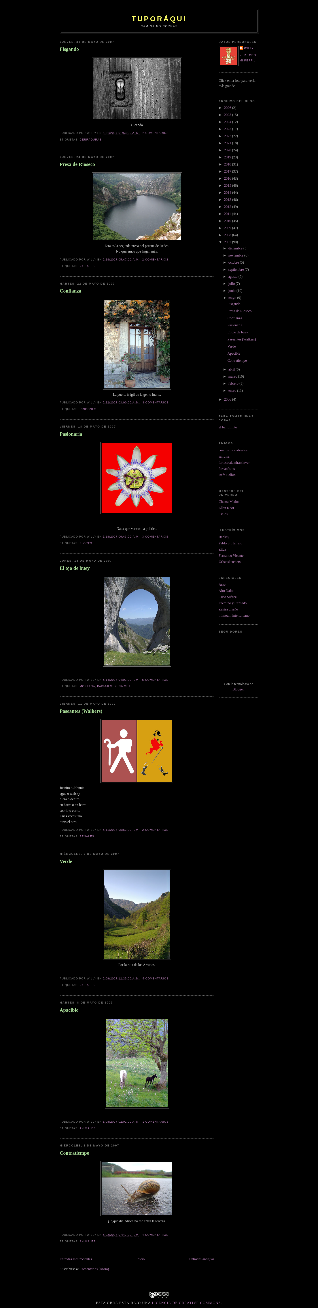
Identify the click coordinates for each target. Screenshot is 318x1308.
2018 (228, 164)
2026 (228, 108)
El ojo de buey (75, 568)
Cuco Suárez (228, 597)
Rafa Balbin (227, 475)
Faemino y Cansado (233, 603)
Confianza (70, 291)
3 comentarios (155, 402)
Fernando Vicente (231, 555)
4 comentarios (155, 1234)
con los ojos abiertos (233, 450)
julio (232, 283)
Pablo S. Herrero (230, 543)
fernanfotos (227, 469)
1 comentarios (155, 1121)
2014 (228, 192)
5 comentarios (155, 679)
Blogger (238, 689)
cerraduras (91, 139)
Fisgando (69, 49)
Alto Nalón (227, 591)
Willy (249, 48)
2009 (228, 228)
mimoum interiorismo (234, 615)
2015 (228, 185)
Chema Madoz (229, 502)
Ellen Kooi (226, 508)
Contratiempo (74, 1153)
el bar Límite (228, 427)
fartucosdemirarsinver (234, 462)
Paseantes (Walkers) (81, 711)
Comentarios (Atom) (94, 1269)
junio (232, 291)
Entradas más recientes (76, 1259)
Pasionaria (71, 434)
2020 (228, 150)
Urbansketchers (230, 562)
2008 (228, 235)
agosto (233, 276)
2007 (228, 242)
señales (87, 836)
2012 (228, 207)
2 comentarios (155, 133)
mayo (232, 298)
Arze (222, 584)
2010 (228, 221)
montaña (87, 686)
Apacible (69, 1010)
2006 (228, 399)
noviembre (236, 255)
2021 (228, 143)
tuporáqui (159, 19)
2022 (228, 136)
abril (232, 369)
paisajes (87, 266)
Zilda (222, 549)
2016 (228, 178)
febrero (233, 383)
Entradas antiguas (201, 1259)
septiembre (236, 269)
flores (86, 543)
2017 (228, 171)
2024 (228, 122)
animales (88, 1128)
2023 (228, 129)
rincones (88, 409)
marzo (233, 376)
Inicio (140, 1259)
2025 (228, 115)
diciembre (235, 248)
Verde (66, 861)
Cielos (223, 514)
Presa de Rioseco (77, 164)
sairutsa (224, 456)
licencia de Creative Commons (186, 1303)
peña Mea (122, 686)
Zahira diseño (228, 609)
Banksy (224, 537)
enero (232, 390)
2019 (228, 157)
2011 (228, 214)
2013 (228, 200)
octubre (234, 262)
